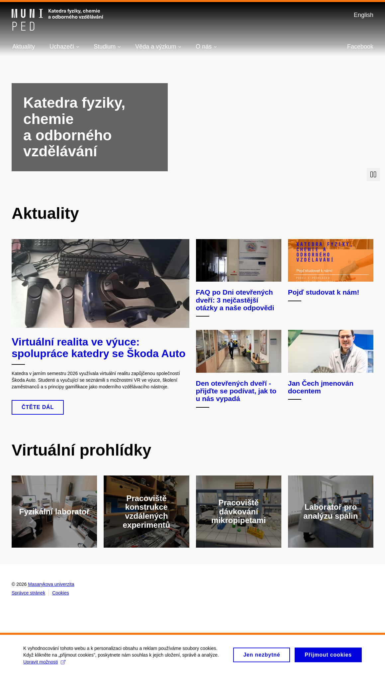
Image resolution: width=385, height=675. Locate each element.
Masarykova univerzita (51, 584)
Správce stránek (28, 593)
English (363, 15)
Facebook (360, 46)
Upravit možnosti (44, 664)
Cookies (60, 593)
